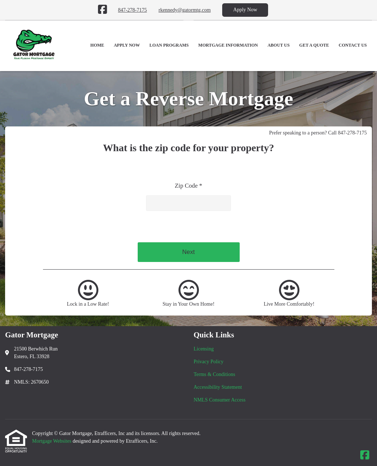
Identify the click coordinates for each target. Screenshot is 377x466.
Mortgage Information (228, 45)
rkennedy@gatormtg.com (184, 10)
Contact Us (353, 45)
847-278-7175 (132, 10)
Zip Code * (189, 185)
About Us (278, 45)
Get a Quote (314, 45)
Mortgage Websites (52, 441)
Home (97, 45)
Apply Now (245, 9)
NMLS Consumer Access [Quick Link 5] (220, 400)
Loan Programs (169, 45)
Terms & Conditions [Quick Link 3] (214, 374)
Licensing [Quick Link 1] (204, 349)
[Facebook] (102, 9)
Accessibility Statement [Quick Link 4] (218, 387)
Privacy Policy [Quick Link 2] (209, 361)
